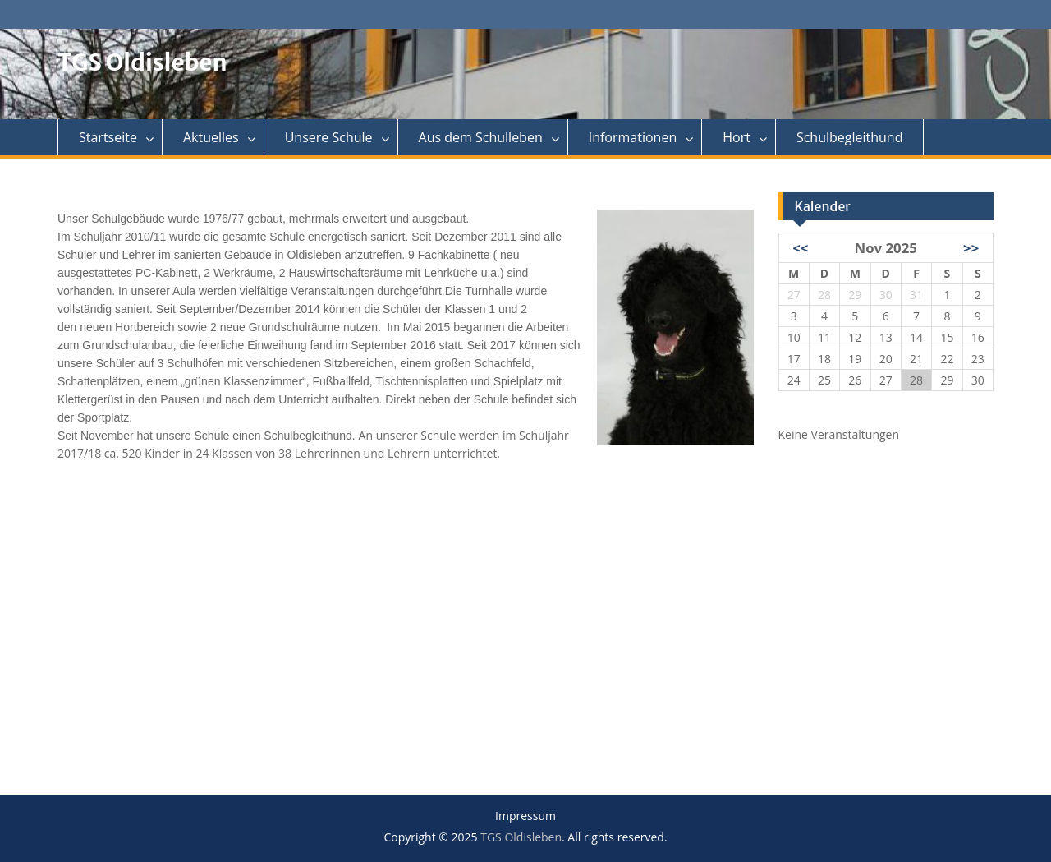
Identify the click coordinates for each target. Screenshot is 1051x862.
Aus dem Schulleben (481, 137)
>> (971, 247)
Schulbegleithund (849, 137)
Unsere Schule (329, 137)
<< (800, 247)
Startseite (108, 137)
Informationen (633, 137)
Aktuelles (211, 137)
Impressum (525, 816)
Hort (736, 137)
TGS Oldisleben (142, 62)
